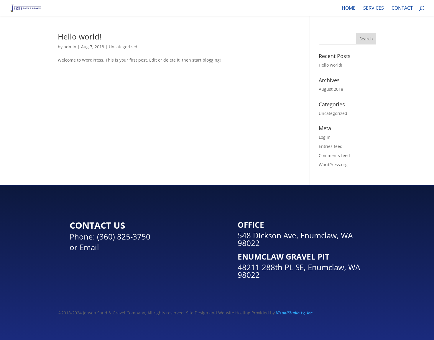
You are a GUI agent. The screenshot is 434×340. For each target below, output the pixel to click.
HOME (349, 8)
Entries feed (331, 146)
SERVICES (373, 8)
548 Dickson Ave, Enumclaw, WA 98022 (295, 239)
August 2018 (331, 89)
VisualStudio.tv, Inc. (295, 313)
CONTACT (402, 8)
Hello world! (79, 36)
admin (70, 46)
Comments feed (334, 155)
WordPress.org (333, 164)
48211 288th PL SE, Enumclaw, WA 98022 (299, 271)
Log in (325, 137)
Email (89, 247)
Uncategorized (123, 46)
